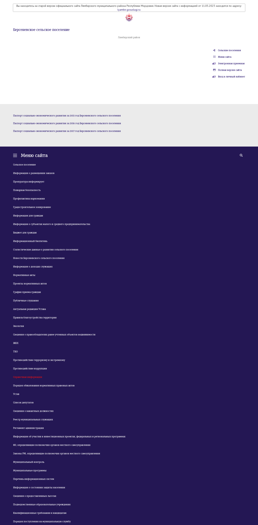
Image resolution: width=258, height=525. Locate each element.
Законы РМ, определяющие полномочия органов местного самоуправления (56, 453)
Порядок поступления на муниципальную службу (42, 521)
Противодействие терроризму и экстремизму (39, 360)
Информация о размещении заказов (33, 173)
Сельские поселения (229, 50)
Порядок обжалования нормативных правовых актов (44, 385)
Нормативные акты (24, 275)
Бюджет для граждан (25, 232)
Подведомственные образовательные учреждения (42, 504)
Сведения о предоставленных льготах (34, 496)
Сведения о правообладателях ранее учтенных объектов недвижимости (54, 334)
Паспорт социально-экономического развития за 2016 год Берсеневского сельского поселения (67, 123)
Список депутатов (23, 402)
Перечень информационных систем (33, 479)
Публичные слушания (26, 300)
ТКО (15, 351)
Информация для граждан (28, 215)
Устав (16, 394)
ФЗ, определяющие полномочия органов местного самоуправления (51, 445)
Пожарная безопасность (27, 190)
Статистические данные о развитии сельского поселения (45, 249)
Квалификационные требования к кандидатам (39, 513)
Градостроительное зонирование (32, 207)
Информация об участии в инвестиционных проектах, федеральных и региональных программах (69, 436)
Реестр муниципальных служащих (33, 419)
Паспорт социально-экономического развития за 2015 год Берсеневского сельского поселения (67, 115)
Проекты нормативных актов (30, 283)
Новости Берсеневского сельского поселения (39, 258)
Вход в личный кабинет (231, 76)
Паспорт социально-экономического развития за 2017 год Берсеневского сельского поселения (67, 131)
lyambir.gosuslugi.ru (129, 9)
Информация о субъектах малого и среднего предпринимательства (51, 224)
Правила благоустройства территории (35, 317)
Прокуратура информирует (28, 181)
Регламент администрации (28, 428)
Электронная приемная (231, 63)
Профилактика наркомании (29, 198)
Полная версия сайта (230, 70)
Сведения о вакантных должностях (33, 411)
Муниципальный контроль (28, 462)
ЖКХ (15, 343)
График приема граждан (27, 292)
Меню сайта (224, 57)
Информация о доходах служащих (33, 266)
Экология (18, 326)
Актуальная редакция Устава (29, 309)
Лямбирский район (129, 37)
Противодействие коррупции (30, 368)
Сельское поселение (24, 164)
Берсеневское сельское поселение (41, 30)
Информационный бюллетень (30, 241)
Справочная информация (27, 377)
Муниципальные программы (30, 470)
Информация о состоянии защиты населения (39, 487)
